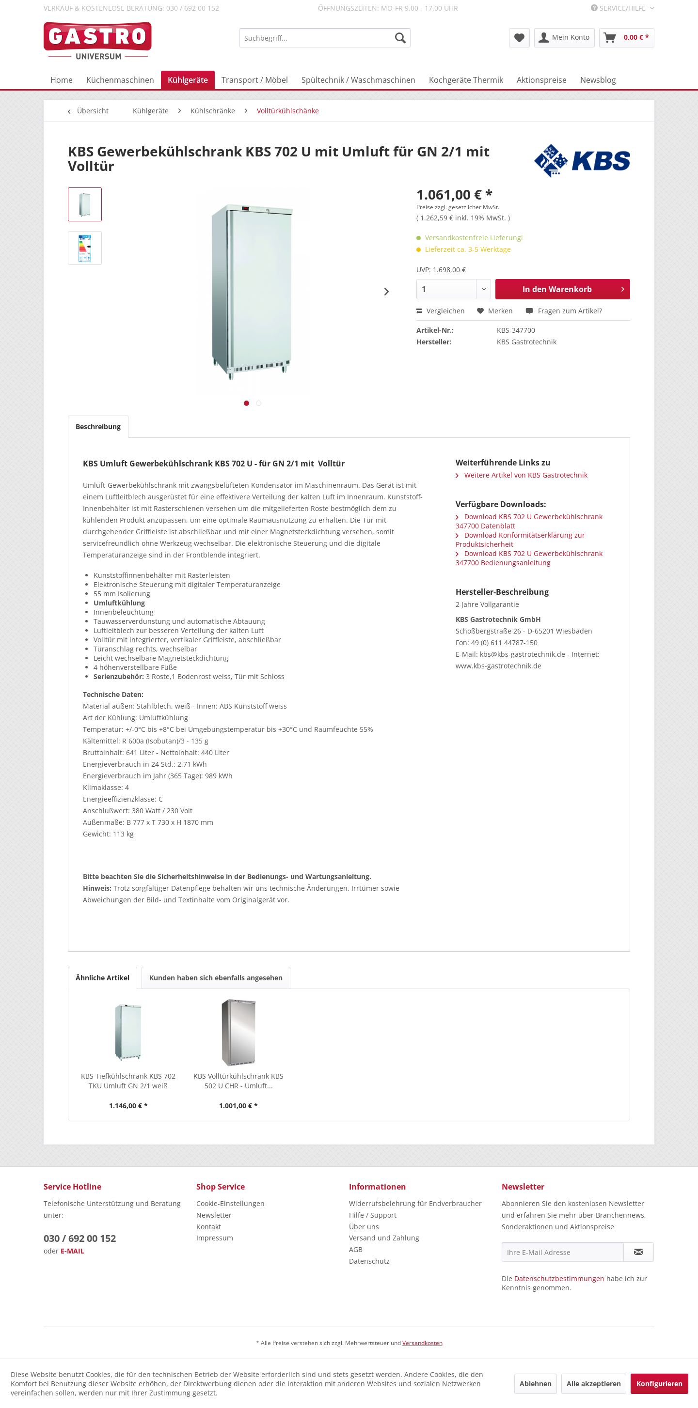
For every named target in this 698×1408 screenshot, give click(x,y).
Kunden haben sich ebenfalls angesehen (216, 977)
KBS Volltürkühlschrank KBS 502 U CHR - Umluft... (238, 1080)
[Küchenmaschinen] (120, 80)
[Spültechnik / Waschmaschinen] (358, 80)
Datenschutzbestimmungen (559, 1278)
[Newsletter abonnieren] (638, 1252)
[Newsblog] (598, 80)
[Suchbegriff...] (325, 37)
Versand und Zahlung (384, 1237)
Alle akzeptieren (594, 1383)
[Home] (61, 80)
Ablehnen (536, 1383)
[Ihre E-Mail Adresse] (563, 1252)
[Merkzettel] (519, 37)
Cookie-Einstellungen (230, 1203)
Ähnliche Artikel (102, 977)
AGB (356, 1249)
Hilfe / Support (373, 1215)
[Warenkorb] (626, 37)
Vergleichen (440, 310)
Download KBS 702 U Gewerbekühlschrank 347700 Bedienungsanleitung (529, 558)
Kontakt (208, 1226)
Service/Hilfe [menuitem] (619, 8)
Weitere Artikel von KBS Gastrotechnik (521, 475)
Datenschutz (369, 1261)
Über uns (364, 1226)
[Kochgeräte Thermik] (466, 80)
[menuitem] (325, 37)
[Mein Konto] (564, 37)
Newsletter (214, 1215)
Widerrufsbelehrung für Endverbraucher (415, 1203)
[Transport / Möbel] (255, 80)
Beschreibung (98, 426)
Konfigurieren (659, 1383)
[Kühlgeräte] (188, 80)
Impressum (214, 1237)
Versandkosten (422, 1343)
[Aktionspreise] (541, 80)
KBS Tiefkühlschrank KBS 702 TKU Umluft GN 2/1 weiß (128, 1080)
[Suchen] (400, 37)
